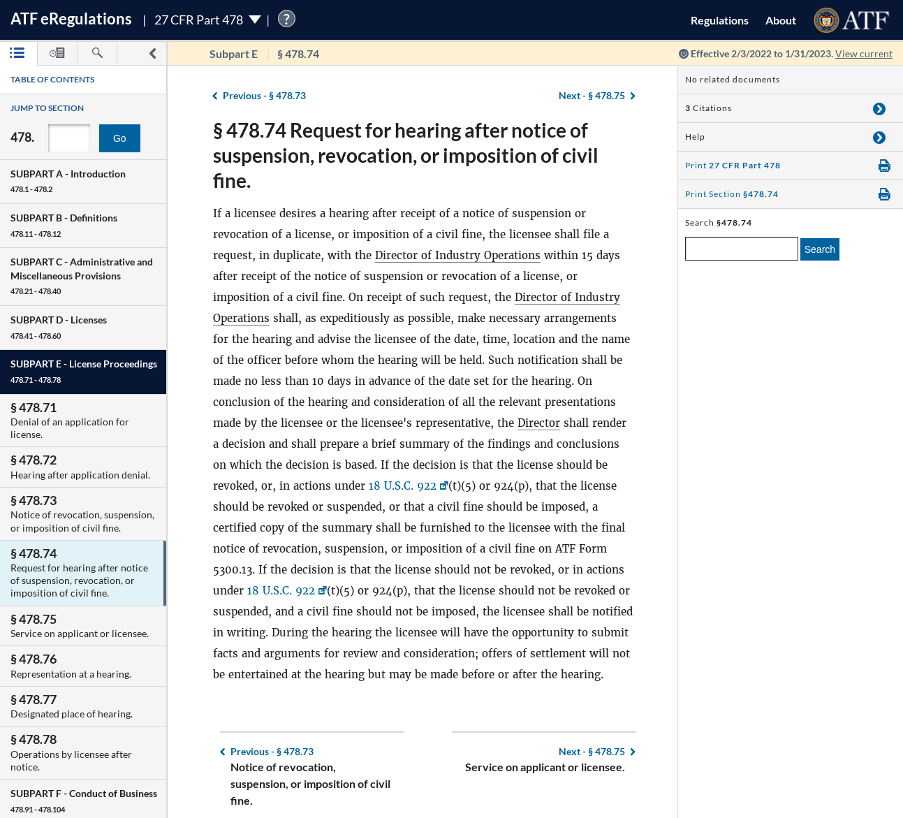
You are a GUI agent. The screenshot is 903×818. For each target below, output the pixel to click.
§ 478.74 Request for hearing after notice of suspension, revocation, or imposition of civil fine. (406, 155)
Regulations (720, 20)
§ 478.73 (264, 95)
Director (538, 423)
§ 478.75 (592, 95)
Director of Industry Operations (458, 255)
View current (864, 53)
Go (119, 138)
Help (695, 136)
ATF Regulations (71, 18)
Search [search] (820, 249)
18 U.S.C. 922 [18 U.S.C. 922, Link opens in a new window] (402, 485)
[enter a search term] (741, 249)
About (780, 20)
